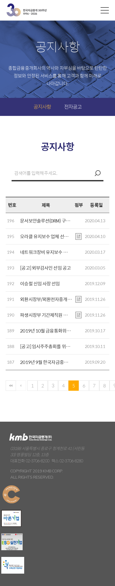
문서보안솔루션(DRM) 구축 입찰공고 (53, 220)
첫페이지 (11, 385)
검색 (97, 173)
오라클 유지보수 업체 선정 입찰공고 (52, 236)
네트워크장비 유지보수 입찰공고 (50, 252)
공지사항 (42, 107)
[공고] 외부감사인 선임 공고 (45, 267)
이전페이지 (21, 385)
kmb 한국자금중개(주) (26, 10)
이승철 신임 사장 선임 (40, 283)
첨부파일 (78, 236)
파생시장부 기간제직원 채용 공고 (50, 314)
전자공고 (73, 107)
